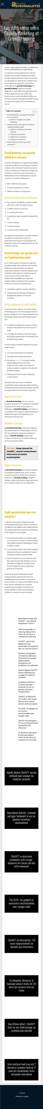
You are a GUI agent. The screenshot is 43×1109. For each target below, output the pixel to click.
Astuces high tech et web (19, 67)
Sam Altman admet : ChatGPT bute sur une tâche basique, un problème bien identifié (21, 1027)
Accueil (7, 67)
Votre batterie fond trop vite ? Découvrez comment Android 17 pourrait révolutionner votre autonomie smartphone (21, 1069)
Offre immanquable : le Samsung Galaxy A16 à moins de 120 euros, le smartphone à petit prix (27, 633)
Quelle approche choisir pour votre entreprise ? (19, 143)
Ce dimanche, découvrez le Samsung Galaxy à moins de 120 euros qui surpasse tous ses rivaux (27, 736)
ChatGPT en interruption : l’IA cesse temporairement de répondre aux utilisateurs (28, 724)
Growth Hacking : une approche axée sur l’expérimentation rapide (20, 126)
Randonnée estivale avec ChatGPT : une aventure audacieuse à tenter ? (27, 621)
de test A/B (18, 360)
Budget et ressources (18, 139)
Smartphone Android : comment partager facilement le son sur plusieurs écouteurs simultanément (26, 687)
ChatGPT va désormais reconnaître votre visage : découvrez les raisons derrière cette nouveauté (27, 700)
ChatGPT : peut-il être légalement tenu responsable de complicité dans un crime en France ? (28, 645)
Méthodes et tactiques (18, 137)
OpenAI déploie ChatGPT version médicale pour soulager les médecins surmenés (27, 674)
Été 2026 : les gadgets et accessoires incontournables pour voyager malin (28, 712)
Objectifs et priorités (18, 134)
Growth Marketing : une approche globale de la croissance (21, 116)
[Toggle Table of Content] (33, 112)
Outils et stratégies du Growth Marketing (20, 121)
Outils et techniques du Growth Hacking (21, 130)
